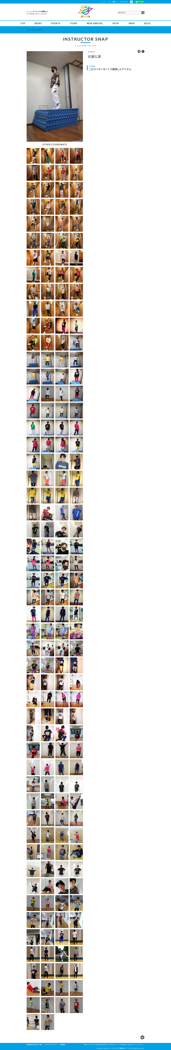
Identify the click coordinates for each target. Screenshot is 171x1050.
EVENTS (55, 23)
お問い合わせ (124, 1)
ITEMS (73, 23)
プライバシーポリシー (51, 1044)
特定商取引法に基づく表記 (34, 1044)
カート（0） (113, 1)
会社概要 (62, 1044)
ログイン (103, 1)
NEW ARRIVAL (95, 23)
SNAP (132, 23)
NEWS (38, 23)
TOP (22, 23)
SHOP (115, 23)
